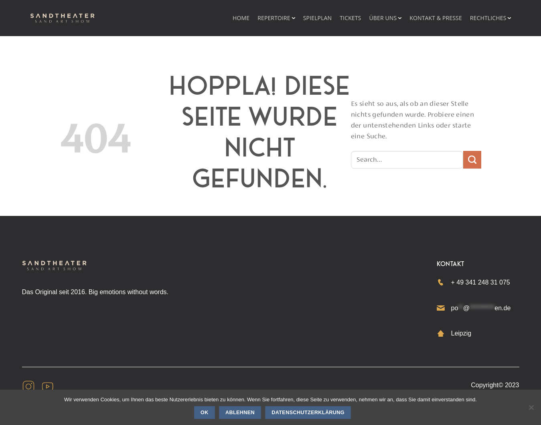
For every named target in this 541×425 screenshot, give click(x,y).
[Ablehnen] (531, 409)
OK (205, 412)
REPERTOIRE (273, 18)
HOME (241, 18)
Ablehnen (240, 412)
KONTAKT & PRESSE (435, 18)
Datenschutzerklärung (308, 412)
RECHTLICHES (488, 18)
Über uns (383, 18)
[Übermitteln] (472, 160)
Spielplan (317, 18)
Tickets (350, 18)
